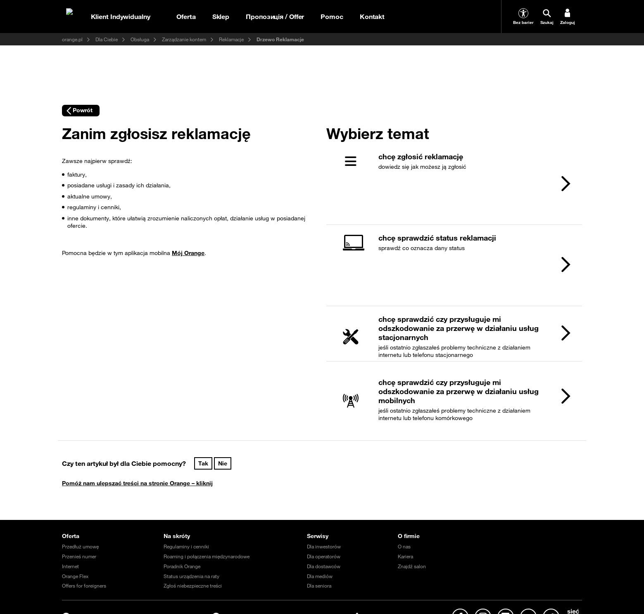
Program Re (507, 566)
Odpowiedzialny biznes (117, 566)
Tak (203, 368)
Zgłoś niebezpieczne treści (193, 491)
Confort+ (140, 576)
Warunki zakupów (185, 556)
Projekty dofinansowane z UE (471, 556)
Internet (70, 471)
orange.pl (72, 39)
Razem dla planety (422, 566)
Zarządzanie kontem (184, 39)
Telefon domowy (327, 566)
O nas (404, 452)
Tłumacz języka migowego (91, 576)
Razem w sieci (467, 566)
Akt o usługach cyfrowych (400, 556)
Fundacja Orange (172, 566)
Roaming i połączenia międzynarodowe (207, 461)
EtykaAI (297, 556)
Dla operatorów (323, 461)
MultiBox (72, 566)
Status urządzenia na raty (191, 481)
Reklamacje (231, 39)
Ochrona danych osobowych (247, 556)
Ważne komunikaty (83, 556)
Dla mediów (320, 481)
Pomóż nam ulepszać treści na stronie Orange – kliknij (137, 388)
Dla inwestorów (324, 452)
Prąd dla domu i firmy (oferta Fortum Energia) (250, 566)
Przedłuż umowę (80, 452)
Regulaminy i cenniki (186, 452)
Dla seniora (319, 491)
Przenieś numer (79, 461)
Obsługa (140, 39)
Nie (222, 368)
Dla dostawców (323, 471)
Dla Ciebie (106, 39)
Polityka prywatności (338, 556)
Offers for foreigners (84, 491)
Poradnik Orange (182, 471)
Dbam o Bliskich (374, 566)
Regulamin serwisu (135, 556)
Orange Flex (75, 481)
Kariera (405, 461)
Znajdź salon (412, 471)
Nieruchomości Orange (539, 556)
